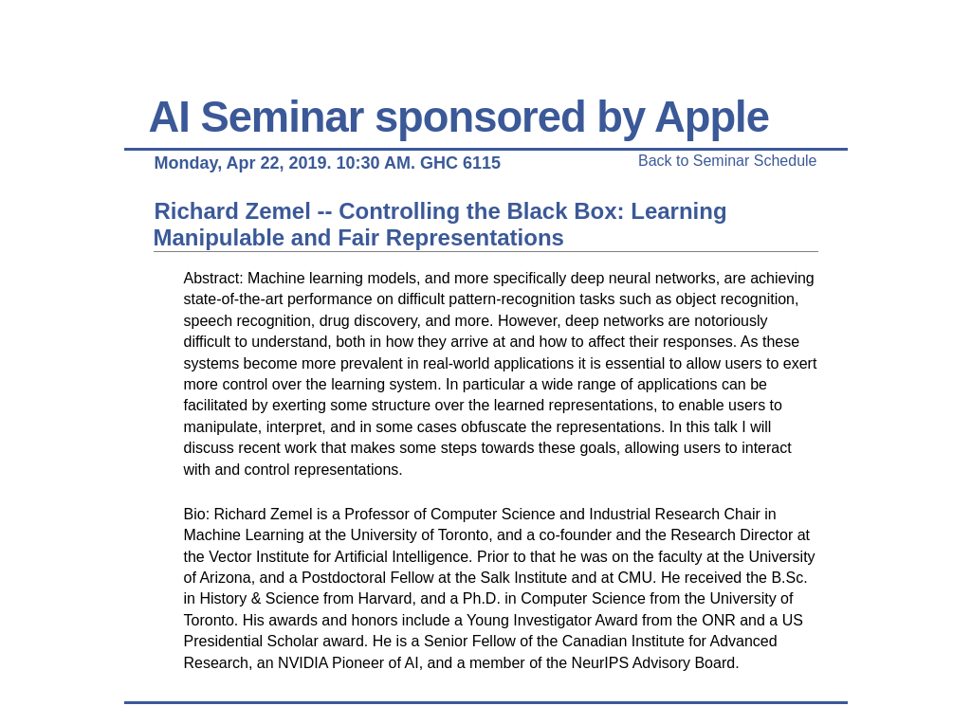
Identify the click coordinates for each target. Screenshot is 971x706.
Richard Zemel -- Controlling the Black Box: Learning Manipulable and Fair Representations (440, 224)
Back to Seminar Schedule (727, 161)
